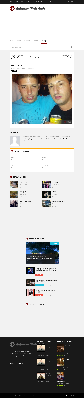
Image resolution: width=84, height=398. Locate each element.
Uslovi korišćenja (20, 2)
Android (56, 139)
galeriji (30, 139)
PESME (39, 275)
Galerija (44, 41)
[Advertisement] (42, 24)
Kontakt (40, 2)
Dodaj (58, 2)
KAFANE (54, 243)
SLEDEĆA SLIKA (67, 55)
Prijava (72, 2)
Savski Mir (37, 256)
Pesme (18, 41)
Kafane (35, 41)
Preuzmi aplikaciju (49, 2)
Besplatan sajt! (65, 2)
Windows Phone (65, 139)
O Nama (12, 2)
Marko (68, 395)
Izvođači (27, 41)
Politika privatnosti (31, 2)
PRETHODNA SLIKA (18, 55)
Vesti (11, 41)
